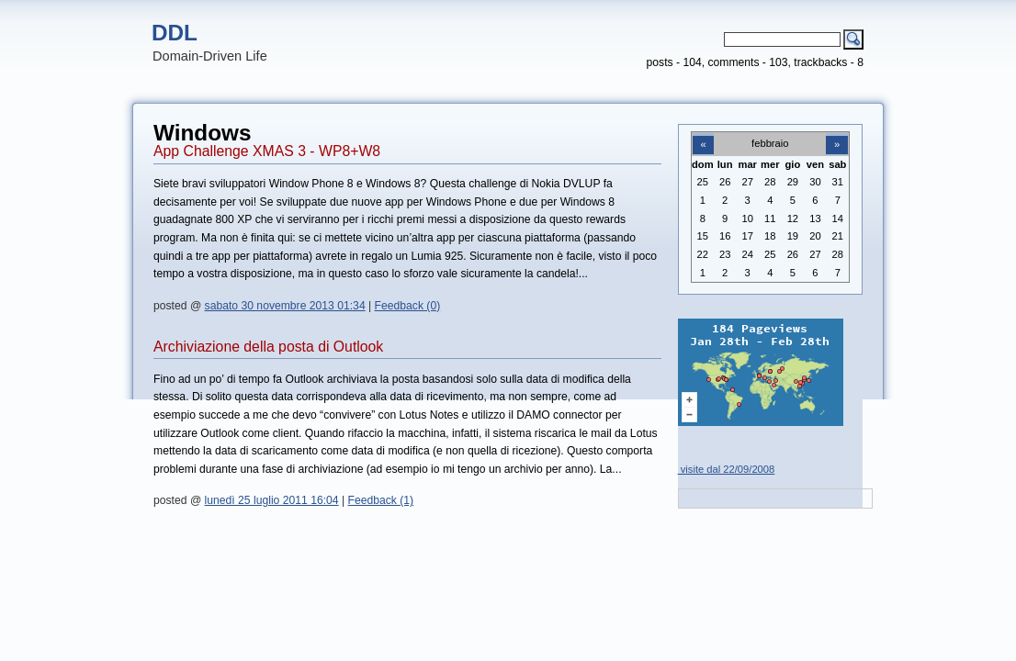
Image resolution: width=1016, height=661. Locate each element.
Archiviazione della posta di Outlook (268, 346)
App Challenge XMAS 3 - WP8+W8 (266, 151)
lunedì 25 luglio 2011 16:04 (272, 500)
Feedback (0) (408, 305)
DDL (175, 32)
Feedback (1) (381, 500)
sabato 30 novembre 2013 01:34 (285, 305)
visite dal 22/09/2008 (726, 469)
